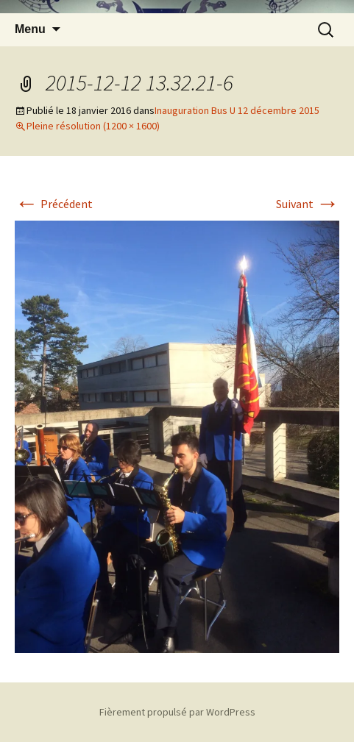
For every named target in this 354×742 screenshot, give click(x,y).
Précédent (54, 203)
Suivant (307, 203)
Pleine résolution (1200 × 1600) (93, 125)
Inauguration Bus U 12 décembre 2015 (237, 110)
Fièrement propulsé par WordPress (177, 711)
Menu (30, 29)
